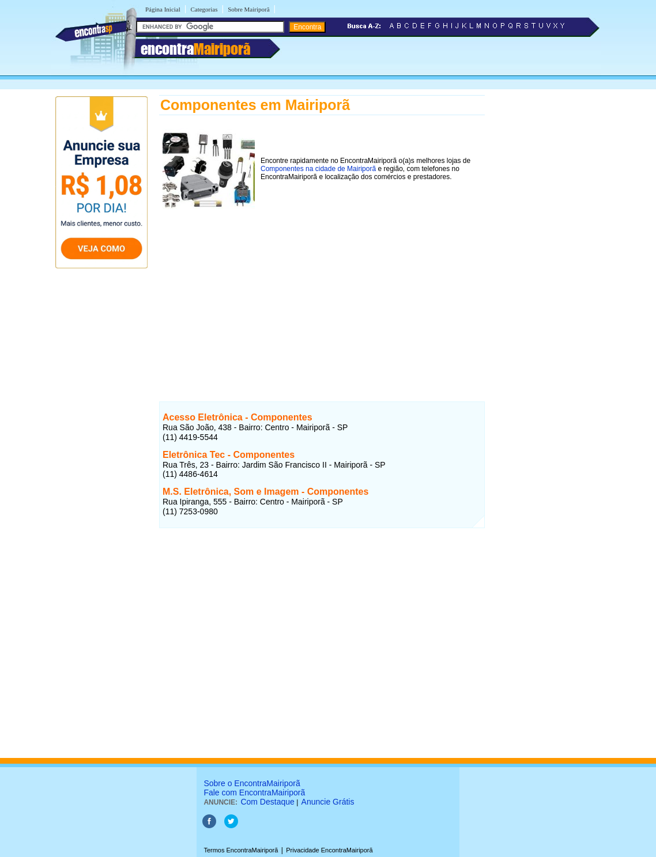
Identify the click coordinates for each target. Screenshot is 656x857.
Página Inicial (162, 9)
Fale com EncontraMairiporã (254, 792)
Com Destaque (267, 801)
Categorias (203, 9)
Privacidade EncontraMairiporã (329, 850)
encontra (195, 49)
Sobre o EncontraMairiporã (251, 783)
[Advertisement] (322, 293)
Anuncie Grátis (328, 801)
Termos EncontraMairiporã (240, 850)
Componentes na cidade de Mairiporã (318, 169)
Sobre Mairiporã (248, 9)
